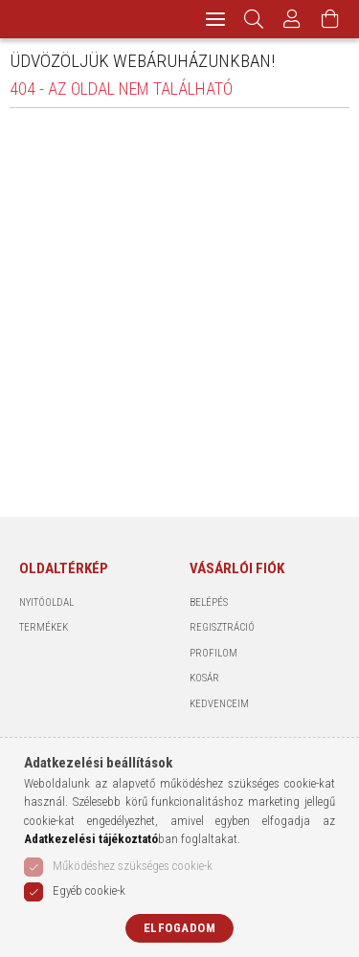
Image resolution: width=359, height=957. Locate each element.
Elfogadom (180, 928)
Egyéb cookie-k (89, 890)
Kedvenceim (219, 704)
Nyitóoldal (46, 602)
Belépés (209, 602)
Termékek (43, 627)
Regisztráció (222, 627)
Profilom (213, 653)
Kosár (204, 678)
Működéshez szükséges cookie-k (133, 865)
